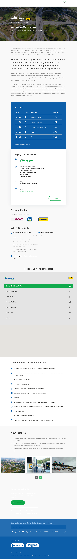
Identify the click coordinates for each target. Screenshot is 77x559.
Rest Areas (38, 313)
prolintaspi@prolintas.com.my (24, 513)
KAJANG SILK (46, 532)
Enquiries (55, 198)
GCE (36, 532)
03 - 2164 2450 (26, 510)
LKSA (40, 532)
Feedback (18, 552)
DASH (56, 532)
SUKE (52, 532)
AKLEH (31, 532)
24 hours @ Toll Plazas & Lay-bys (22, 232)
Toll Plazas (38, 297)
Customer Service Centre (47, 232)
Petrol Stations (38, 307)
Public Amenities (38, 291)
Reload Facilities (38, 302)
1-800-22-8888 (26, 161)
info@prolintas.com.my (26, 191)
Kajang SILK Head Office (38, 286)
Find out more (17, 503)
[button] (38, 339)
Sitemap (13, 552)
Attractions (38, 318)
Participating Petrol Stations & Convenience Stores (25, 257)
